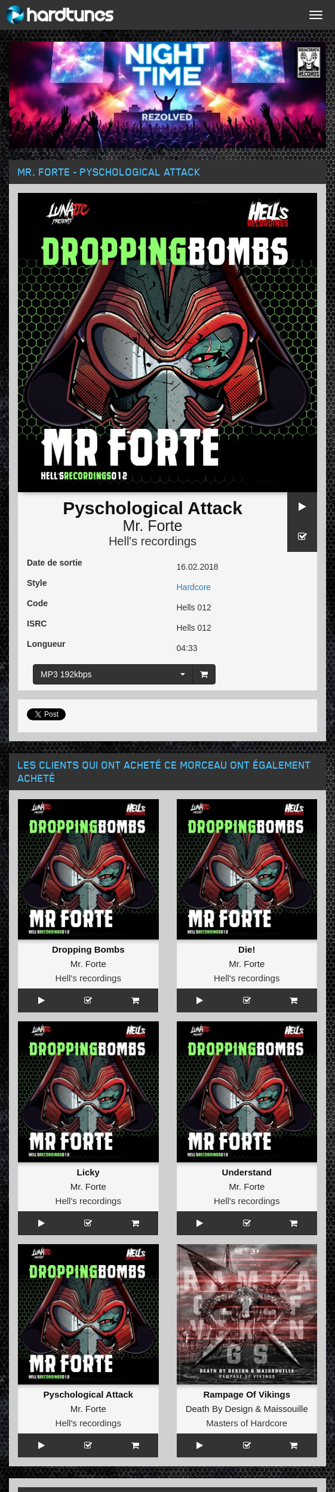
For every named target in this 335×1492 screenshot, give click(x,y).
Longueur (46, 644)
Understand (247, 1172)
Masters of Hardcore (246, 1423)
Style (37, 583)
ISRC (37, 623)
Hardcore (194, 587)
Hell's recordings (152, 541)
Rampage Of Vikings (246, 1394)
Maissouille (286, 1409)
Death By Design (219, 1409)
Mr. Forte (152, 525)
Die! (246, 949)
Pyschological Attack (88, 1394)
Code (37, 603)
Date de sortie (54, 562)
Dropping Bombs (88, 949)
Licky (88, 1172)
